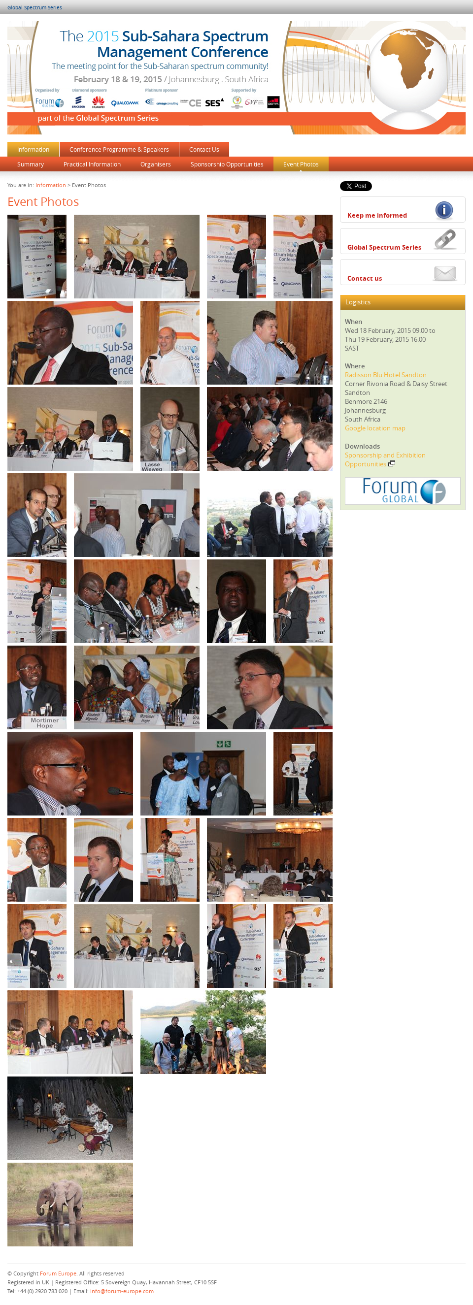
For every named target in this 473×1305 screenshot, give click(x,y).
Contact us (364, 278)
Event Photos (301, 164)
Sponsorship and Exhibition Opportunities (385, 459)
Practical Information (92, 164)
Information (33, 149)
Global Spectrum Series (34, 7)
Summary (30, 164)
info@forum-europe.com (122, 1291)
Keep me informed (377, 215)
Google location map (375, 428)
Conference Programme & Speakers (119, 149)
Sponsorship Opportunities (227, 164)
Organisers (155, 164)
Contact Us (204, 149)
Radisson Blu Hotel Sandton (386, 374)
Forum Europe (58, 1273)
